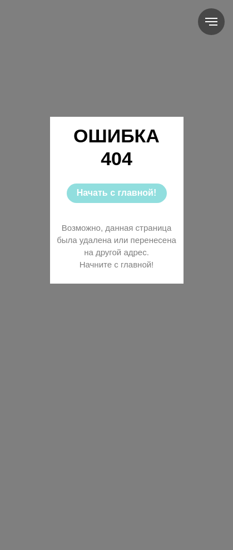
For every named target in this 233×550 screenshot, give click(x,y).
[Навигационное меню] (211, 22)
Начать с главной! (116, 192)
